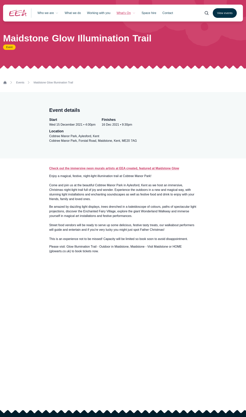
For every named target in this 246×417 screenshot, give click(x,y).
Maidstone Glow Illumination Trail (53, 82)
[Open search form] (206, 13)
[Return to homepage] (18, 13)
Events (20, 82)
